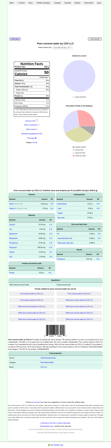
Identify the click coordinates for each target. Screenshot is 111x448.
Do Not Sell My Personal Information (69, 429)
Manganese (13, 238)
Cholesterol (61, 259)
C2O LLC (43, 367)
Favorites (67, 3)
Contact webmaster (64, 423)
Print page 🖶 (31, 138)
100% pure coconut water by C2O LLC (79, 300)
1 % (50, 224)
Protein (11, 273)
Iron (10, 229)
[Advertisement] (55, 20)
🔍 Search (21, 3)
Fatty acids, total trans (65, 243)
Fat (58, 234)
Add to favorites (95, 39)
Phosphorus (13, 243)
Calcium (12, 224)
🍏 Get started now (55, 445)
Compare (57, 3)
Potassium (13, 247)
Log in (99, 3)
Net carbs (61, 217)
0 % (51, 208)
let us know (35, 402)
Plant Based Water (47, 362)
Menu (12, 3)
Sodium (12, 252)
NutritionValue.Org (46, 426)
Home (30, 3)
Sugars (60, 213)
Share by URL (31, 121)
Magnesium (13, 234)
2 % (50, 229)
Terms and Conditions (36, 429)
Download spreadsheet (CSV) (31, 134)
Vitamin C (12, 208)
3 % (51, 204)
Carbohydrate (61, 204)
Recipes (77, 3)
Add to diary (14, 39)
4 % (50, 234)
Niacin (11, 204)
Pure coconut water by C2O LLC (31, 294)
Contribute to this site (47, 423)
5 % (98, 204)
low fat (35, 142)
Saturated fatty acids (65, 238)
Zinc (10, 256)
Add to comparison (30, 125)
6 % (50, 247)
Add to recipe (30, 129)
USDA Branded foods (48, 358)
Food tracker (88, 3)
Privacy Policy (50, 429)
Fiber (59, 208)
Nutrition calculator (43, 3)
